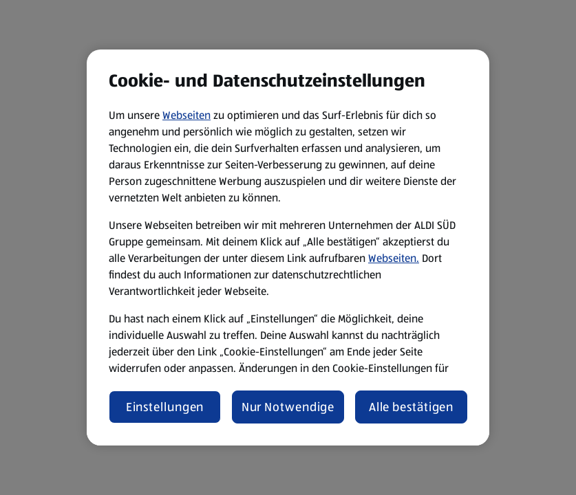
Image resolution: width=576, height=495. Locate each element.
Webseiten (186, 115)
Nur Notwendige (288, 407)
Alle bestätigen (411, 407)
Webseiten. (393, 258)
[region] (288, 248)
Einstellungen (165, 407)
